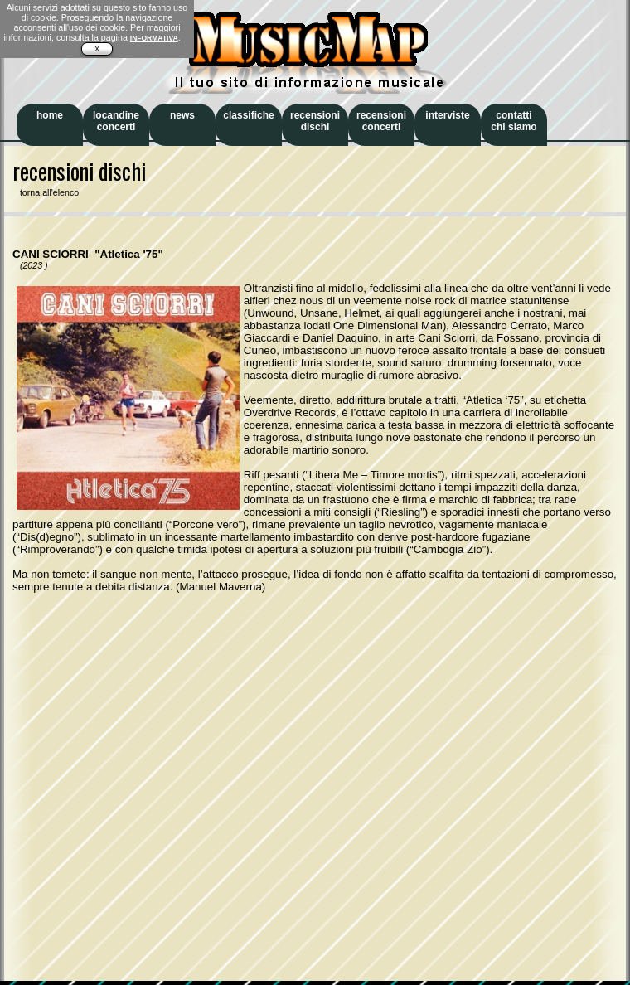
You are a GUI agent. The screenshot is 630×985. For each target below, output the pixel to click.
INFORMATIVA (154, 38)
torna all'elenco (45, 192)
